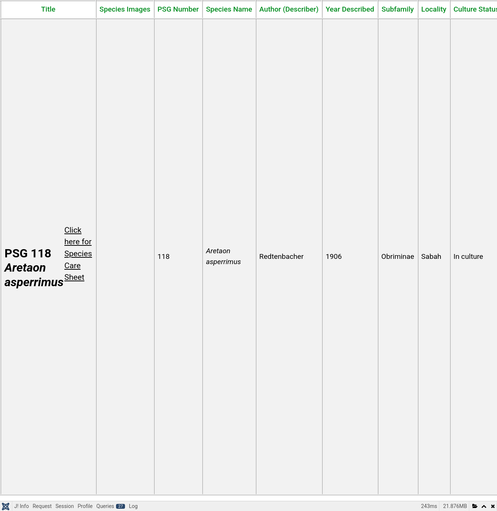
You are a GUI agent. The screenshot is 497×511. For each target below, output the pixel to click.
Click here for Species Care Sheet (78, 253)
